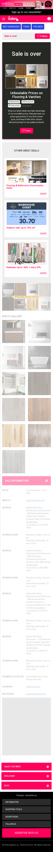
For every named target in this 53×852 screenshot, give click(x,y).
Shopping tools (13, 809)
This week (38, 27)
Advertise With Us (26, 832)
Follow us (10, 824)
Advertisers (11, 817)
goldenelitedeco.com (35, 500)
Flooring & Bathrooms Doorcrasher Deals (25, 186)
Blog (26, 785)
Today (26, 27)
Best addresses (11, 27)
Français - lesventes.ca (26, 795)
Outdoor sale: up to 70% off (21, 227)
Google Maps (32, 522)
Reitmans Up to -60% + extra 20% (24, 267)
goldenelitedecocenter (36, 694)
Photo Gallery (12, 316)
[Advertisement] (26, 726)
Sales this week (26, 766)
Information (11, 802)
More (43, 193)
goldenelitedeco (33, 687)
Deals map (26, 776)
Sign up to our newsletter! (26, 12)
